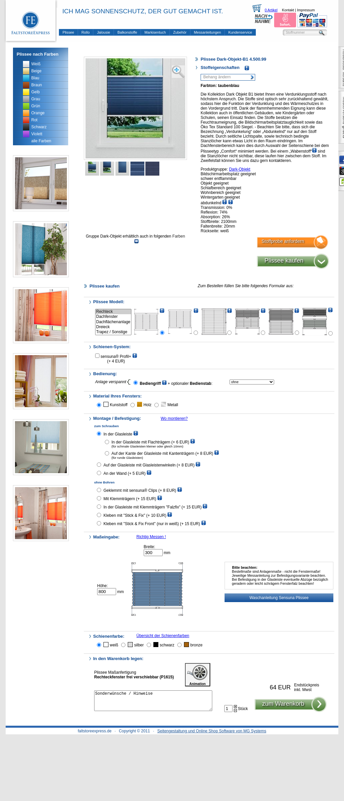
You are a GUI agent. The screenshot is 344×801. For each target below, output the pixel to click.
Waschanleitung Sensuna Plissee (279, 597)
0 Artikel (271, 10)
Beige (36, 71)
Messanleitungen (207, 32)
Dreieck (113, 327)
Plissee (68, 32)
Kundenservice (240, 32)
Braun (36, 85)
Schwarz (39, 127)
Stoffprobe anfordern (282, 241)
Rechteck (113, 311)
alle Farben (41, 141)
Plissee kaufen (283, 260)
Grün (35, 106)
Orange (38, 113)
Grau (35, 99)
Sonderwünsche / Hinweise (153, 702)
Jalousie (103, 32)
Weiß (36, 64)
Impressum (306, 10)
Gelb (35, 92)
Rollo (86, 32)
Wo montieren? (174, 418)
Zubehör (180, 32)
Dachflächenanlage (113, 322)
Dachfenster (113, 316)
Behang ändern (217, 77)
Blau (35, 78)
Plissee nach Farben (38, 54)
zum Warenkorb (283, 707)
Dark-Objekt (239, 169)
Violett (36, 134)
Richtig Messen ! (151, 536)
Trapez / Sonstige (113, 332)
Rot (34, 120)
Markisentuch (155, 32)
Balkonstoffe (127, 32)
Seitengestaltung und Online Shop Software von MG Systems (211, 731)
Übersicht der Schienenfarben (162, 635)
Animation (198, 675)
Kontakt (288, 10)
